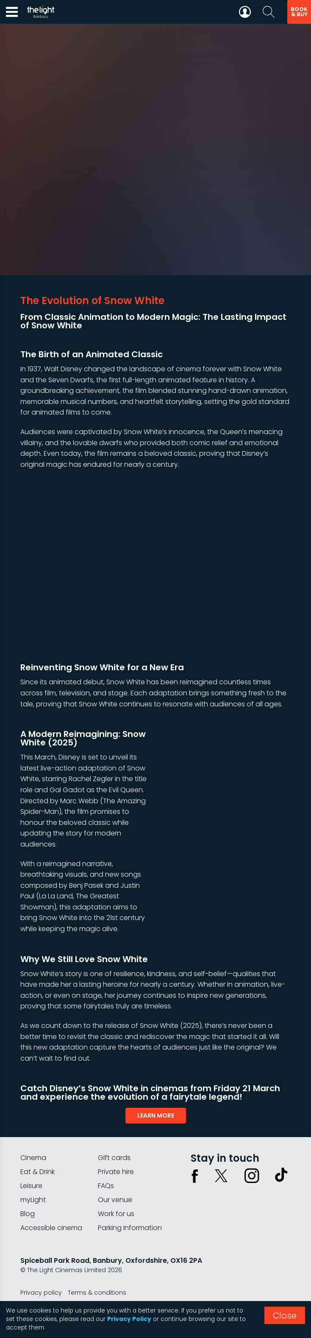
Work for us (116, 1214)
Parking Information (130, 1228)
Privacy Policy (129, 1319)
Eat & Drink (37, 1172)
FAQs (106, 1186)
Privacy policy (41, 1292)
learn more (155, 1115)
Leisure (31, 1186)
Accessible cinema (51, 1228)
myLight (33, 1200)
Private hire (116, 1172)
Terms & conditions (97, 1292)
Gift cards (114, 1158)
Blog (27, 1214)
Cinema (33, 1158)
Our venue (115, 1200)
